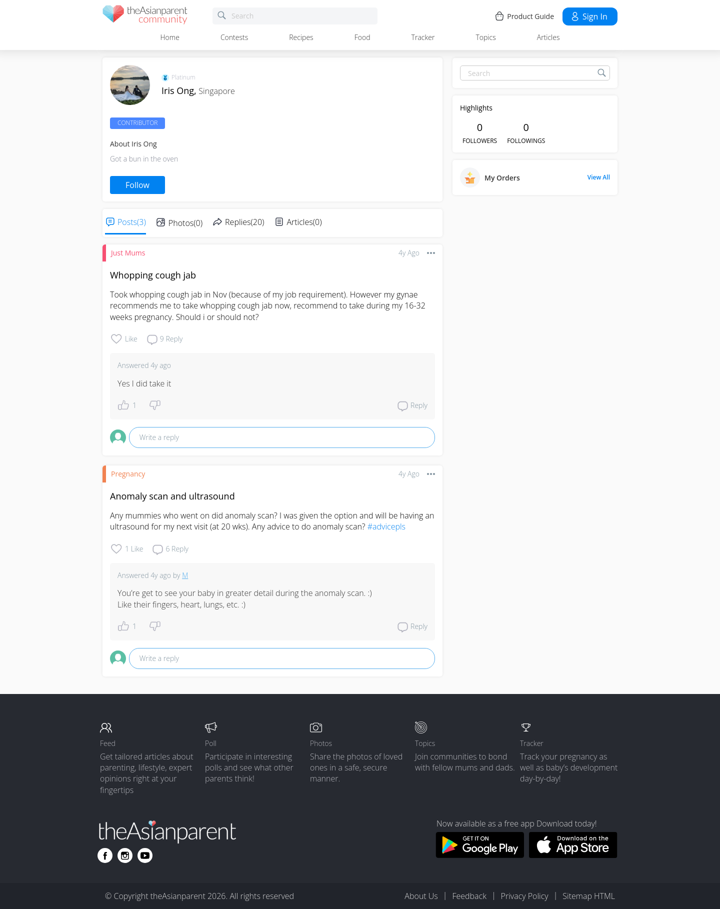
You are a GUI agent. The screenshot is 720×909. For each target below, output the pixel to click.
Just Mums (128, 253)
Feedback (469, 896)
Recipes (301, 37)
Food (362, 37)
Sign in (589, 16)
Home (170, 37)
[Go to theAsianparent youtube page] (145, 855)
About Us (421, 896)
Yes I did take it (144, 383)
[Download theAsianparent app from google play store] (480, 855)
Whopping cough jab (153, 275)
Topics (486, 37)
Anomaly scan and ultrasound (172, 496)
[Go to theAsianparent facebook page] (105, 855)
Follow (138, 185)
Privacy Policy (524, 896)
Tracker (423, 37)
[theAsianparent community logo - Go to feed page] (145, 16)
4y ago (409, 253)
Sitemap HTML (588, 896)
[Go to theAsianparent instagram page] (125, 855)
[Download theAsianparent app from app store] (573, 855)
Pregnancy (128, 473)
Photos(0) (185, 223)
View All (599, 178)
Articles (548, 37)
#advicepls (387, 526)
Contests (234, 37)
